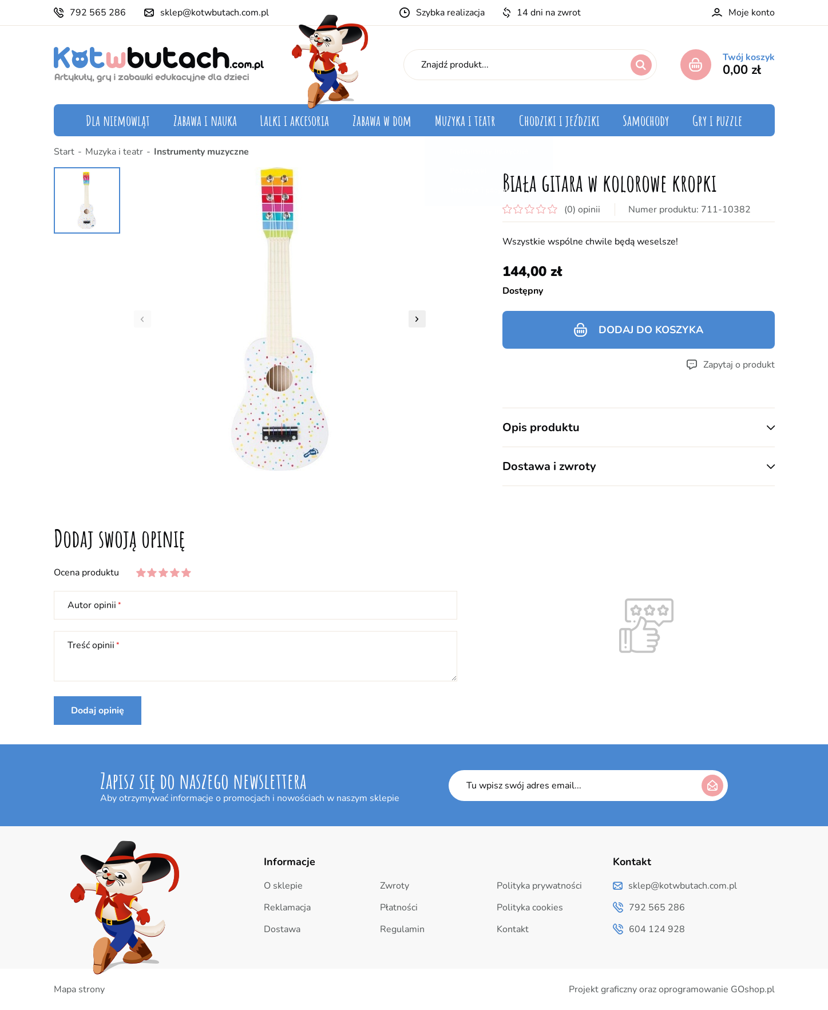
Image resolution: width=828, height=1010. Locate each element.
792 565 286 (98, 12)
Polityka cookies (530, 907)
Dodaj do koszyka (651, 330)
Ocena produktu (86, 572)
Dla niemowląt (118, 120)
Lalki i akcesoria (294, 120)
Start (64, 151)
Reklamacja (287, 907)
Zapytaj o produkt (739, 364)
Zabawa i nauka (205, 120)
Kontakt (513, 929)
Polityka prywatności (539, 885)
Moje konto (751, 12)
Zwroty (394, 885)
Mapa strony (79, 989)
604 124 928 (657, 929)
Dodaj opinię (97, 710)
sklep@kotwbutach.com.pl (214, 12)
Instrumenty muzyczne (201, 151)
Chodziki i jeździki (559, 120)
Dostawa (282, 929)
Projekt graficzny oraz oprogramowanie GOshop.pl (672, 989)
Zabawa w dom (381, 120)
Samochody (646, 120)
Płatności (399, 907)
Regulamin (402, 929)
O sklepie (283, 885)
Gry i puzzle (717, 120)
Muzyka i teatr (465, 120)
